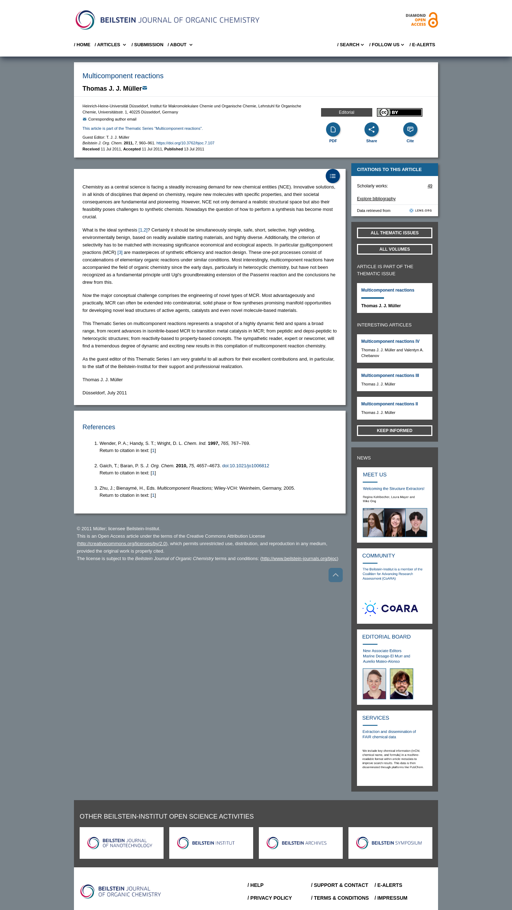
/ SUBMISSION (148, 44)
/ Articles (111, 45)
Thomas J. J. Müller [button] (112, 88)
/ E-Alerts (422, 44)
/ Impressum (390, 898)
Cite (410, 141)
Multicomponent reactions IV (390, 341)
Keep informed (394, 430)
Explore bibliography (376, 198)
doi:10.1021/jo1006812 (245, 465)
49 (430, 185)
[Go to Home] (121, 891)
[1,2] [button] (143, 230)
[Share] (371, 129)
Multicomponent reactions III (390, 375)
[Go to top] (336, 575)
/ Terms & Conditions (340, 898)
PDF (333, 141)
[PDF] (333, 129)
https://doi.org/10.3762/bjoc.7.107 (185, 143)
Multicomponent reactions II (389, 403)
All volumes (394, 249)
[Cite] (410, 129)
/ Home (82, 44)
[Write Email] (145, 88)
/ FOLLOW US (387, 45)
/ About (181, 45)
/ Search (351, 45)
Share (371, 141)
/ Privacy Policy (269, 898)
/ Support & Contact (339, 885)
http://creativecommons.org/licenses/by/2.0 (122, 543)
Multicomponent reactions (387, 290)
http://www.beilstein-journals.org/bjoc (299, 558)
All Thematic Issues (395, 232)
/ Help (255, 885)
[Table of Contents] (333, 176)
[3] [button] (119, 252)
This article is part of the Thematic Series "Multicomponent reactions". (142, 128)
